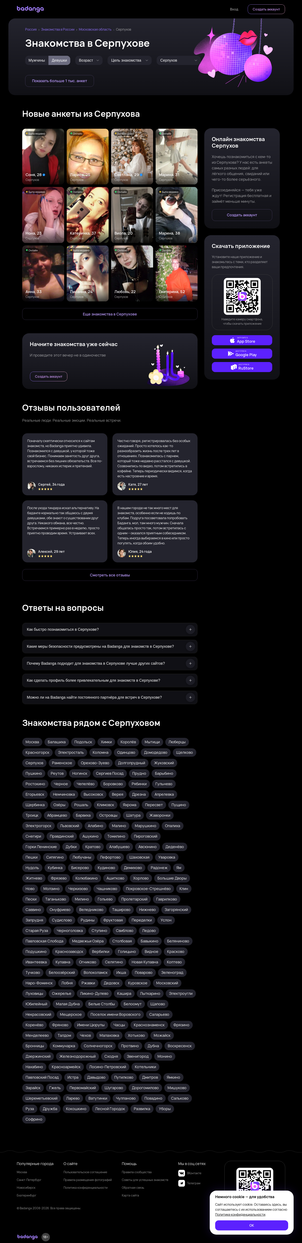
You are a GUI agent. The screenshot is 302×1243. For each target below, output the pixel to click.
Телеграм (189, 1183)
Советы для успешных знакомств (145, 1180)
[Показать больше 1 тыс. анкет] (59, 81)
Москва (22, 1172)
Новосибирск (26, 1188)
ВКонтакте (189, 1173)
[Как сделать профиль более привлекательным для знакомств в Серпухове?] (110, 680)
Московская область (95, 29)
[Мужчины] (36, 60)
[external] (242, 340)
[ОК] (251, 1225)
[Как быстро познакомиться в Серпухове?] (110, 629)
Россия (31, 29)
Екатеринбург (26, 1195)
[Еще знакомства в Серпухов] (110, 314)
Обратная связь (133, 1188)
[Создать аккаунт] (266, 9)
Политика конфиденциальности (86, 1188)
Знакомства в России (57, 29)
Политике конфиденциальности (240, 1214)
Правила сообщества (137, 1172)
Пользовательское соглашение (85, 1172)
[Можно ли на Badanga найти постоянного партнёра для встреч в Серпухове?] (110, 697)
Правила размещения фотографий (88, 1180)
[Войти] (234, 9)
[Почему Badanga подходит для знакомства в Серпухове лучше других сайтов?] (110, 663)
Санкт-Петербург (29, 1180)
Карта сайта (130, 1195)
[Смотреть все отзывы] (110, 575)
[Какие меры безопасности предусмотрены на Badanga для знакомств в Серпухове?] (110, 646)
